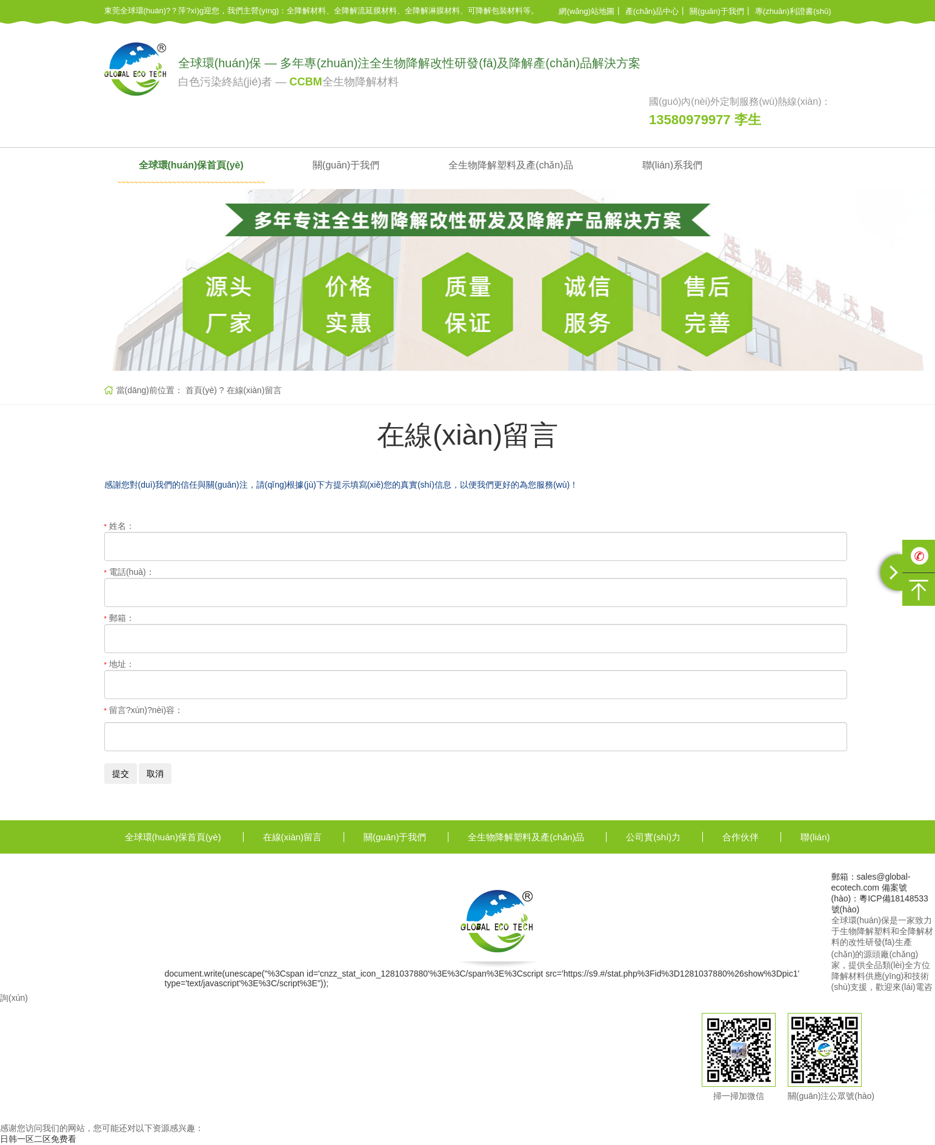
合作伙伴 (740, 837)
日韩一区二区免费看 (38, 1139)
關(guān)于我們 (717, 11)
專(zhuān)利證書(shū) (793, 11)
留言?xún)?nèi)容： (144, 710)
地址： (119, 664)
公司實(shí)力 (653, 837)
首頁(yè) (201, 390)
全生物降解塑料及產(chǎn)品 (510, 165)
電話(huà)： (129, 572)
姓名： (119, 526)
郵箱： (119, 618)
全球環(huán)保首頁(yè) (191, 165)
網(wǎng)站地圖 (586, 11)
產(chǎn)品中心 (652, 11)
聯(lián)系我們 (672, 165)
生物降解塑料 (865, 931)
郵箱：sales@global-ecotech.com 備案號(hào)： (871, 887)
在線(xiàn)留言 (254, 390)
